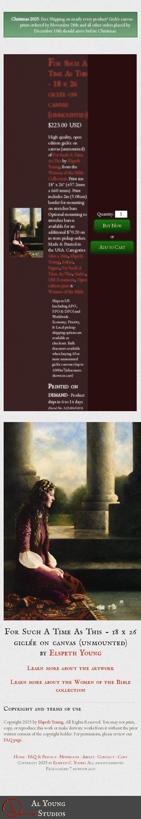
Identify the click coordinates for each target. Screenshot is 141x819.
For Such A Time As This (65, 271)
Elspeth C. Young (69, 762)
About (88, 757)
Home (19, 757)
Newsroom (69, 757)
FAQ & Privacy (42, 757)
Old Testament (61, 280)
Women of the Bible (66, 291)
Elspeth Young (75, 653)
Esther (67, 262)
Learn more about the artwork (70, 668)
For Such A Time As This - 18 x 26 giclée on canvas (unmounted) (68, 88)
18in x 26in (58, 256)
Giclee (80, 274)
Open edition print (67, 283)
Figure (53, 268)
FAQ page (13, 740)
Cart (122, 757)
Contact (106, 757)
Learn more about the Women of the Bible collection (70, 686)
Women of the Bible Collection (66, 175)
